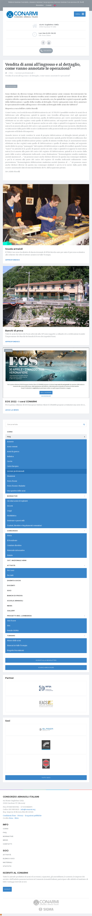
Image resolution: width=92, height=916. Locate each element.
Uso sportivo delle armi (16, 491)
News (9, 606)
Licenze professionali (15, 471)
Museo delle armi (14, 641)
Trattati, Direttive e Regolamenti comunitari (24, 526)
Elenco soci (8, 858)
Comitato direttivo (14, 545)
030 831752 (46, 50)
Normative (12, 496)
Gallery (11, 611)
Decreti (10, 506)
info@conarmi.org (28, 809)
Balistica (10, 456)
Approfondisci (12, 260)
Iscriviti (7, 889)
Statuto (10, 555)
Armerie (10, 442)
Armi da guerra (13, 452)
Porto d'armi (12, 481)
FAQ (9, 437)
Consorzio (12, 531)
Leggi (9, 511)
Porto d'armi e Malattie (16, 486)
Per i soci (10, 570)
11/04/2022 (8, 350)
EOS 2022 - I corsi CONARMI (21, 401)
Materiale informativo (16, 550)
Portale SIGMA (13, 631)
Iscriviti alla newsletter (46, 660)
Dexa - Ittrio (14, 818)
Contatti (48, 5)
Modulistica (11, 516)
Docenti (11, 585)
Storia (9, 536)
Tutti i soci (46, 777)
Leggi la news (12, 410)
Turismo (11, 636)
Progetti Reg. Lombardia (19, 616)
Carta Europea (12, 466)
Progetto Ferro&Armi (15, 650)
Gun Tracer (11, 621)
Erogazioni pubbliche (33, 816)
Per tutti (10, 575)
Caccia (9, 461)
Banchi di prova (14, 330)
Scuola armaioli (14, 249)
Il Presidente (12, 540)
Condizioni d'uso (9, 816)
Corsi (9, 432)
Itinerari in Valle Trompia (17, 646)
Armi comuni (12, 447)
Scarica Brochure (46, 667)
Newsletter (40, 5)
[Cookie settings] (1, 915)
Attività (11, 565)
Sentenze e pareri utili (15, 521)
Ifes (8, 626)
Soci (9, 590)
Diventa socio (14, 580)
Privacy (20, 816)
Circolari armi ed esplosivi (17, 501)
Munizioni (11, 476)
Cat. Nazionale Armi (16, 560)
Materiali (7, 862)
